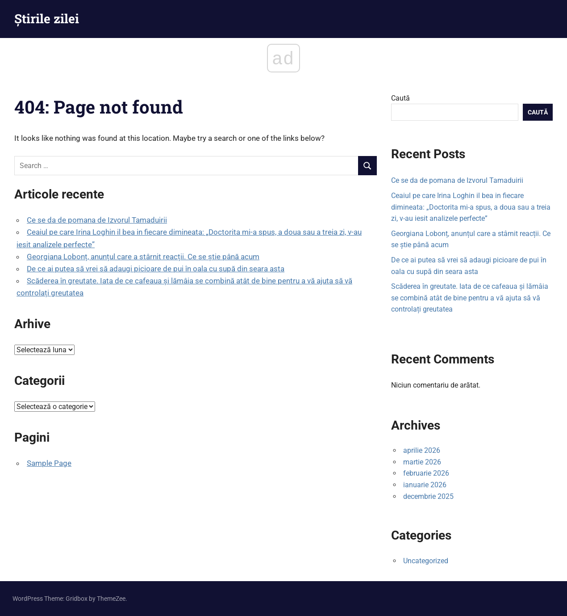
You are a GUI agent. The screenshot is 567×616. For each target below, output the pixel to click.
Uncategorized (425, 561)
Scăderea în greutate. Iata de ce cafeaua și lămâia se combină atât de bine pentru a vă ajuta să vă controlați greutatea (469, 297)
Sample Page (49, 463)
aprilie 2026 (421, 450)
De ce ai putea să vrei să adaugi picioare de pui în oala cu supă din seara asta (155, 268)
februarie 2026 (426, 473)
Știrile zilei (46, 18)
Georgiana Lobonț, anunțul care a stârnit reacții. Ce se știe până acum (143, 256)
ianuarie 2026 (424, 485)
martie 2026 (422, 462)
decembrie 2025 (428, 496)
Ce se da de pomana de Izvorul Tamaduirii (97, 219)
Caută (400, 98)
